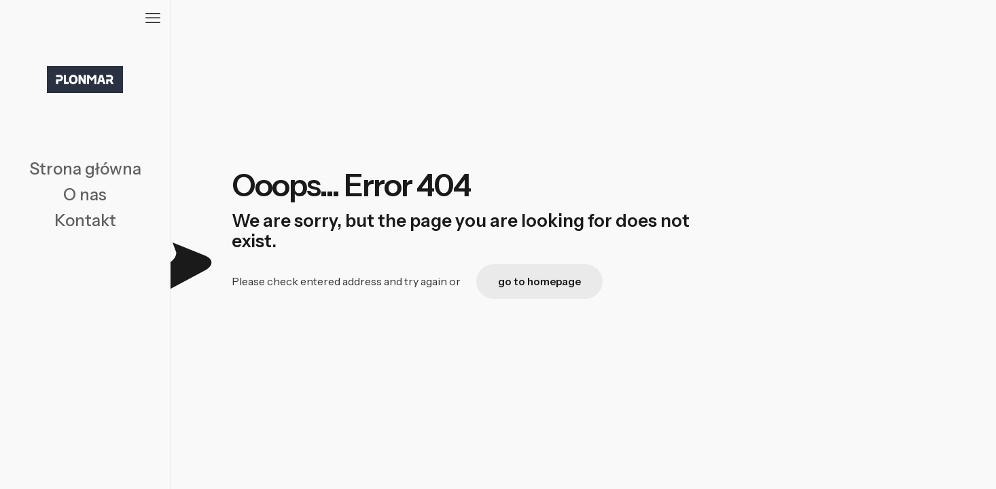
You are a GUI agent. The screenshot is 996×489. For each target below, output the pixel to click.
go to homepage (539, 281)
